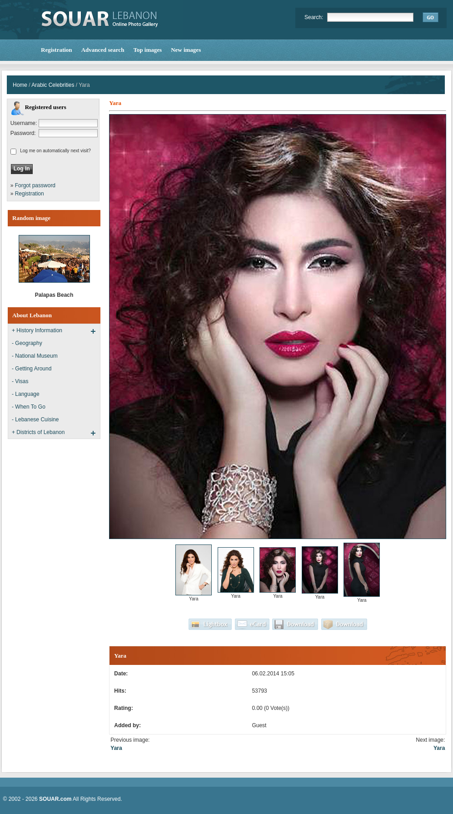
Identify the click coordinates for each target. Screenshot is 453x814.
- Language (26, 394)
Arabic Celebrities (52, 85)
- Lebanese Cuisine (35, 419)
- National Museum (35, 356)
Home (20, 85)
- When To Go (28, 407)
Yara (116, 748)
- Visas (20, 381)
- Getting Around (31, 368)
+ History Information (37, 330)
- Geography (27, 343)
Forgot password (35, 185)
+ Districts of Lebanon (38, 432)
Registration (29, 193)
